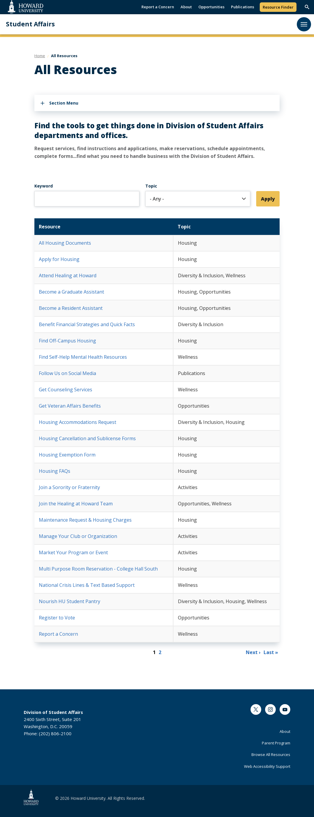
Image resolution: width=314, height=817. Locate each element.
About (186, 6)
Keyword (43, 186)
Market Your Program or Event (73, 552)
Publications (242, 6)
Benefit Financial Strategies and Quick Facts (87, 324)
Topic (151, 187)
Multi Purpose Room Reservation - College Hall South (98, 569)
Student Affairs (30, 24)
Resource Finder (278, 7)
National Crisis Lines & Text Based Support (87, 585)
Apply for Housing (59, 259)
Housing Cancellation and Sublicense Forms (87, 438)
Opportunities (211, 6)
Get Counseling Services (65, 389)
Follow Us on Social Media (67, 373)
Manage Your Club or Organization (78, 536)
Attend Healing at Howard (67, 275)
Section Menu (63, 103)
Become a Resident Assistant (71, 308)
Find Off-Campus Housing (67, 340)
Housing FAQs (54, 471)
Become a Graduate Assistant (71, 292)
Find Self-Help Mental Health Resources (83, 357)
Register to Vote (57, 617)
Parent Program (276, 743)
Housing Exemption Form (67, 454)
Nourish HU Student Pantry (69, 601)
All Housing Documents (65, 243)
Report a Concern (157, 6)
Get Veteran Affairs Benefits (70, 406)
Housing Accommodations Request (77, 422)
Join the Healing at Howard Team (76, 503)
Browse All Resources (270, 754)
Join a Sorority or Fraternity (69, 487)
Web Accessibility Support (267, 766)
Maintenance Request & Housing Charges (85, 520)
